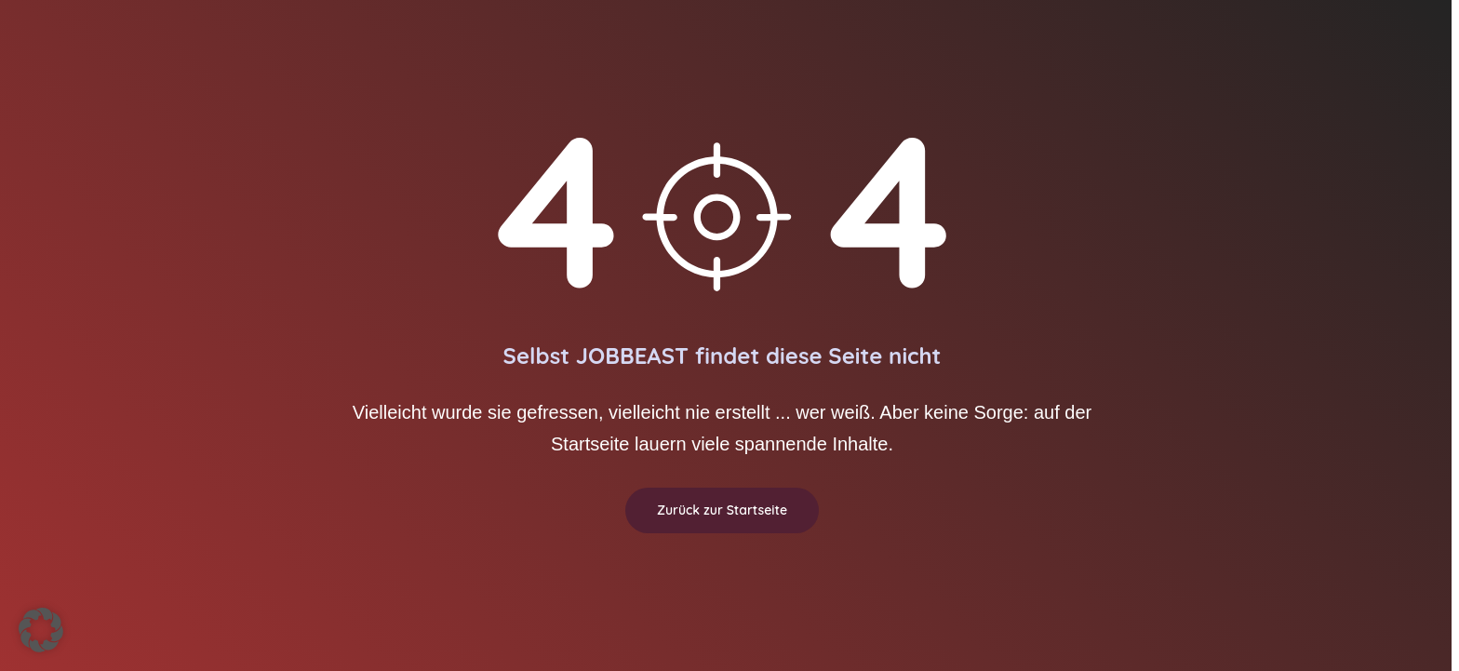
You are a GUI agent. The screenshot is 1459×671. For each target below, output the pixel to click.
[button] (41, 630)
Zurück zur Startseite (722, 510)
